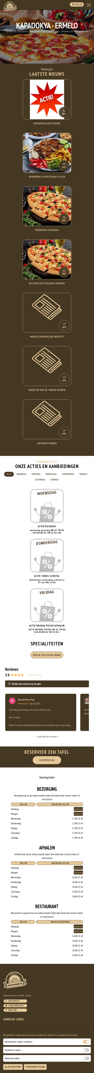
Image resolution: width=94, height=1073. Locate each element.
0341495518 (12, 1000)
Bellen (23, 804)
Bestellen (76, 4)
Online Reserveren (59, 921)
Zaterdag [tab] (40, 479)
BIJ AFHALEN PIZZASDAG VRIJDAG (47, 283)
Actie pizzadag (47, 526)
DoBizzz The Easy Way (65, 1058)
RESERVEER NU (47, 760)
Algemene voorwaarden (15, 1043)
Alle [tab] (9, 474)
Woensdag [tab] (51, 474)
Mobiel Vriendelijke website (47, 336)
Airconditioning (47, 443)
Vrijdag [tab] (83, 474)
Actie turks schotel (47, 575)
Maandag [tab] (21, 474)
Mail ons (11, 1010)
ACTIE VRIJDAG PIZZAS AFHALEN (47, 625)
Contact (7, 1031)
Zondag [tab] (55, 479)
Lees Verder (47, 127)
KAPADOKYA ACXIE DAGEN (47, 123)
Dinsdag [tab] (36, 474)
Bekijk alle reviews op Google (24, 683)
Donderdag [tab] (68, 474)
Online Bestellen (59, 804)
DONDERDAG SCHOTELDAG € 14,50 (47, 176)
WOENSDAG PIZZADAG (47, 230)
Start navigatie (14, 1005)
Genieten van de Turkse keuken (47, 389)
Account (7, 1039)
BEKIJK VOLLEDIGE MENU (47, 655)
